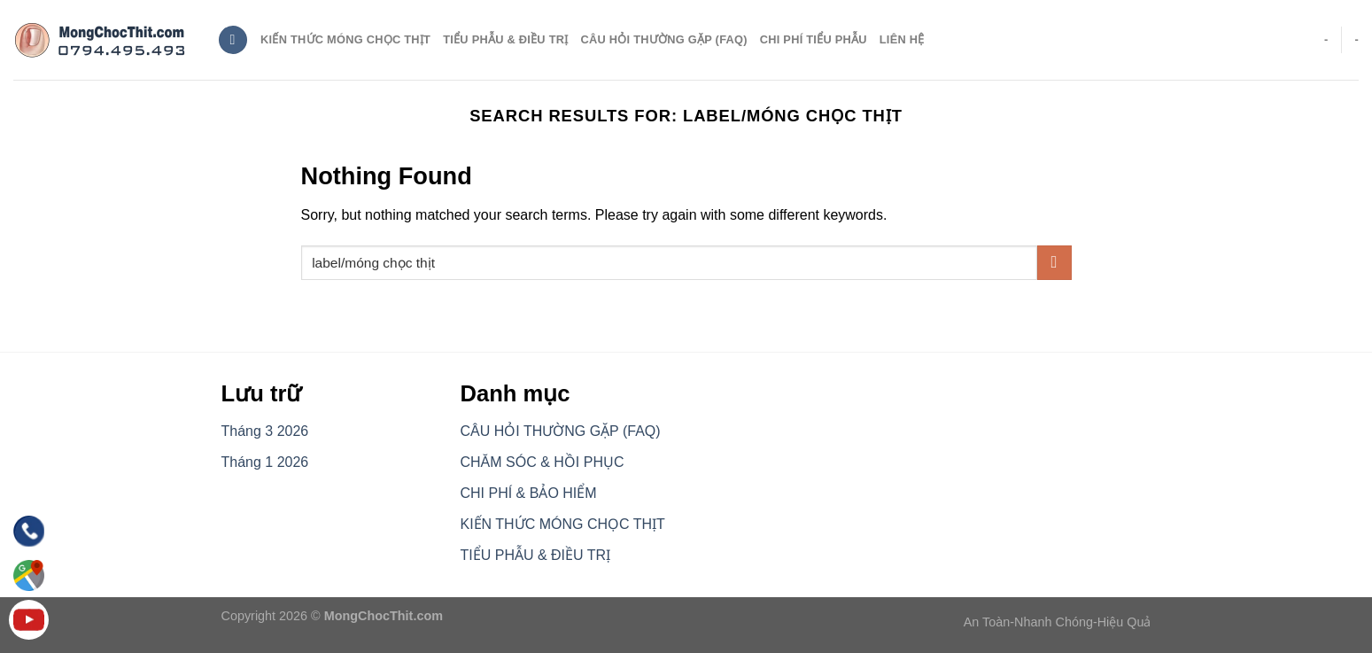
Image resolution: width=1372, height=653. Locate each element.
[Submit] (1054, 262)
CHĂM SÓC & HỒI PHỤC (542, 462)
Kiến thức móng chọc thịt (345, 39)
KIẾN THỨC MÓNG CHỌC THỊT (563, 524)
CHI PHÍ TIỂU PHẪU (813, 39)
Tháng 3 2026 (265, 431)
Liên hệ (902, 39)
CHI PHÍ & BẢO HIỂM (529, 493)
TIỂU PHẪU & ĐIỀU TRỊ (505, 39)
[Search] (233, 40)
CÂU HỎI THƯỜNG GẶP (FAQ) (664, 39)
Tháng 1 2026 (265, 462)
